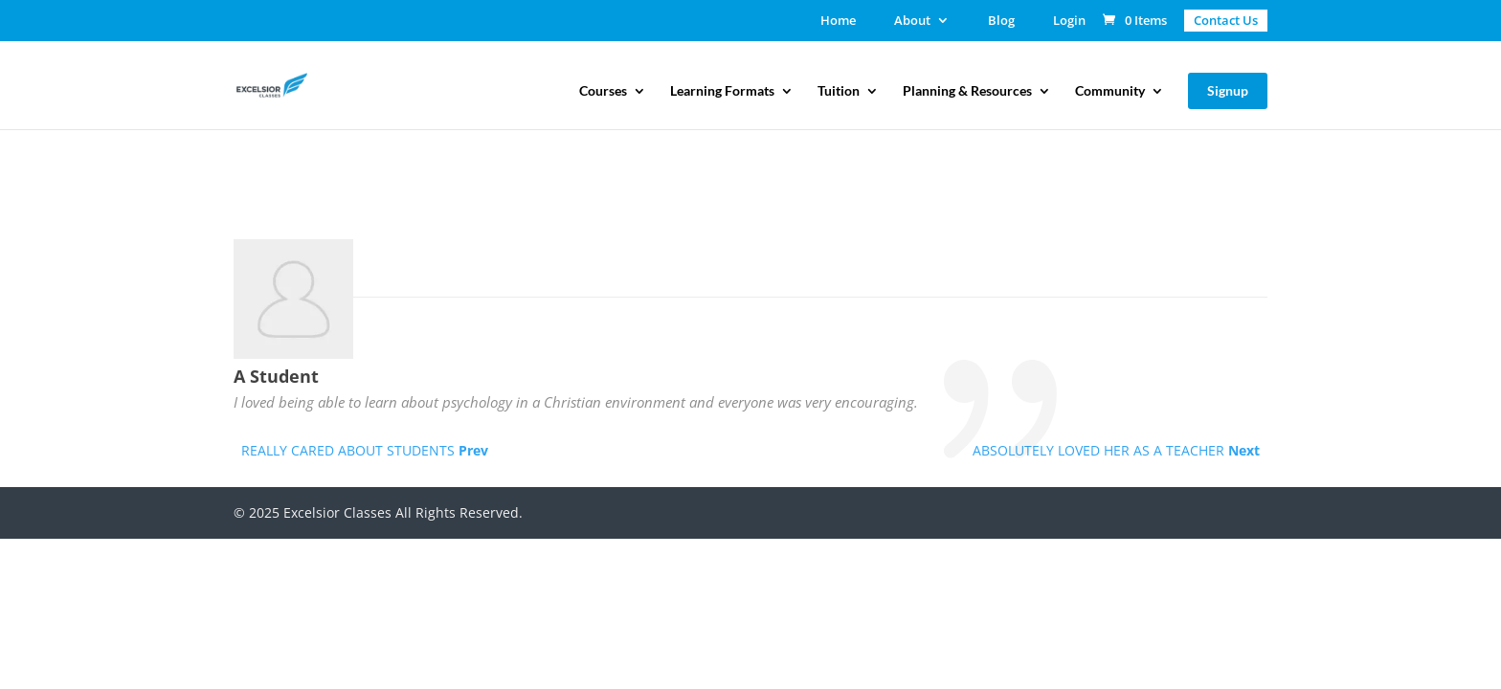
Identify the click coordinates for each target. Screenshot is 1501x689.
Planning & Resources (967, 91)
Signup (1227, 90)
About (912, 21)
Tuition (839, 91)
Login (1069, 21)
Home (838, 21)
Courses (603, 91)
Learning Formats (722, 91)
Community (1110, 91)
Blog (1001, 21)
